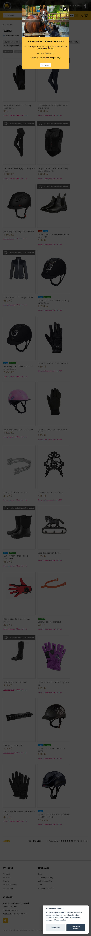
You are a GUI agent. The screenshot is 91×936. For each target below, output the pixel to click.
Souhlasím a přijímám (76, 927)
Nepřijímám (55, 927)
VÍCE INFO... (45, 65)
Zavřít (65, 9)
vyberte (72, 918)
